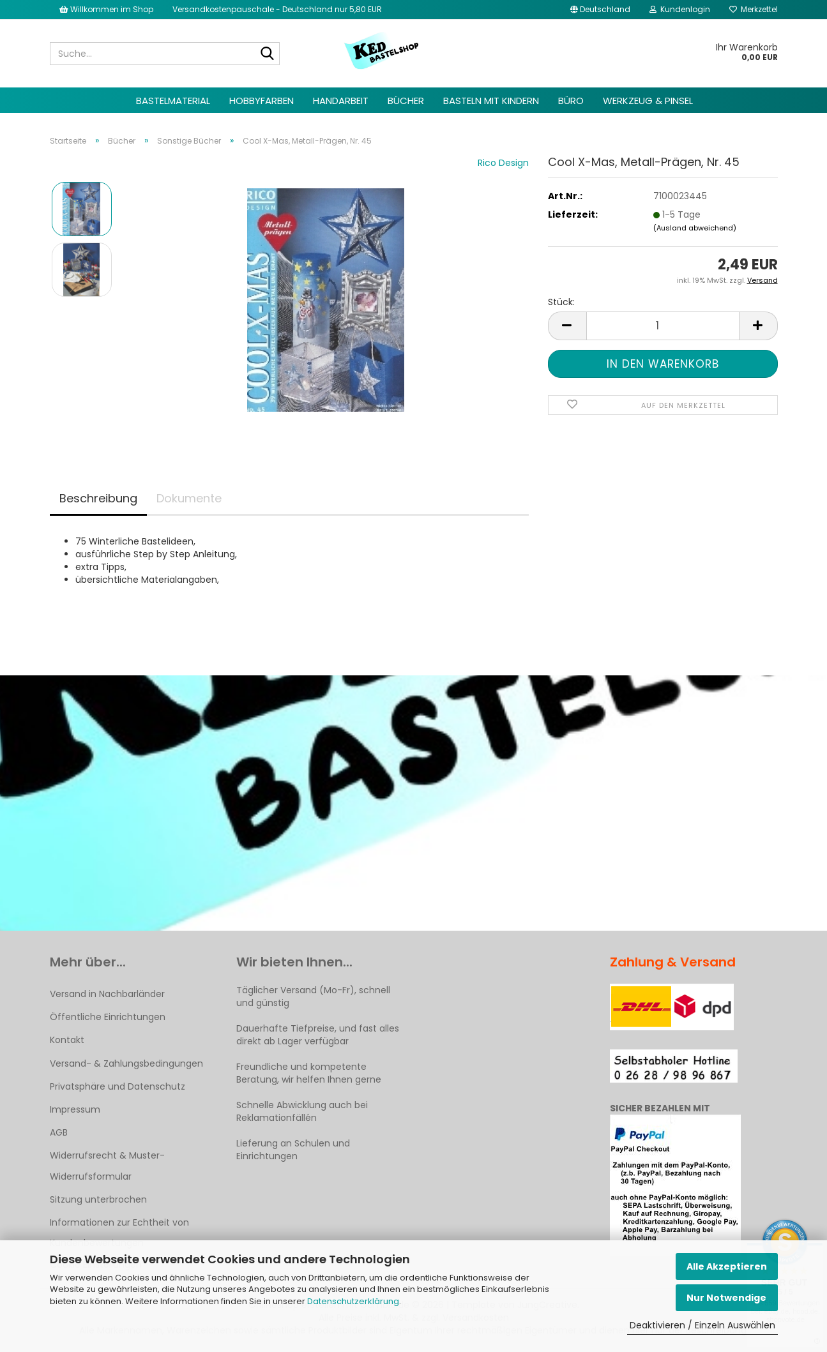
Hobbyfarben (261, 100)
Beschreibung (98, 498)
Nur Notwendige (726, 1297)
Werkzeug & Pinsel (648, 100)
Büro (571, 100)
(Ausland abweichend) (694, 228)
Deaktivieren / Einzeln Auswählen (702, 1325)
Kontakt (67, 1039)
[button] (600, 9)
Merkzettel (753, 9)
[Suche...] (267, 54)
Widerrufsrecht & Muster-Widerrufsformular (107, 1165)
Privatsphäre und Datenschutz (117, 1086)
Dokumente (189, 498)
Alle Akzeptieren (727, 1266)
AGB (59, 1132)
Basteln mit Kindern (491, 100)
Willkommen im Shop (106, 9)
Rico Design (503, 162)
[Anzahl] (663, 326)
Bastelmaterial (173, 100)
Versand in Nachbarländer (107, 994)
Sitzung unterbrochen (98, 1199)
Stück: (561, 302)
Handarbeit (340, 100)
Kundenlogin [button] (679, 9)
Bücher (406, 100)
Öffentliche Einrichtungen (107, 1016)
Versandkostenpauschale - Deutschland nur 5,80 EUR (277, 9)
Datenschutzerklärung (353, 1301)
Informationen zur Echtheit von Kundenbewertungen (119, 1232)
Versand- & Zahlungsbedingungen (126, 1063)
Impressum (75, 1109)
